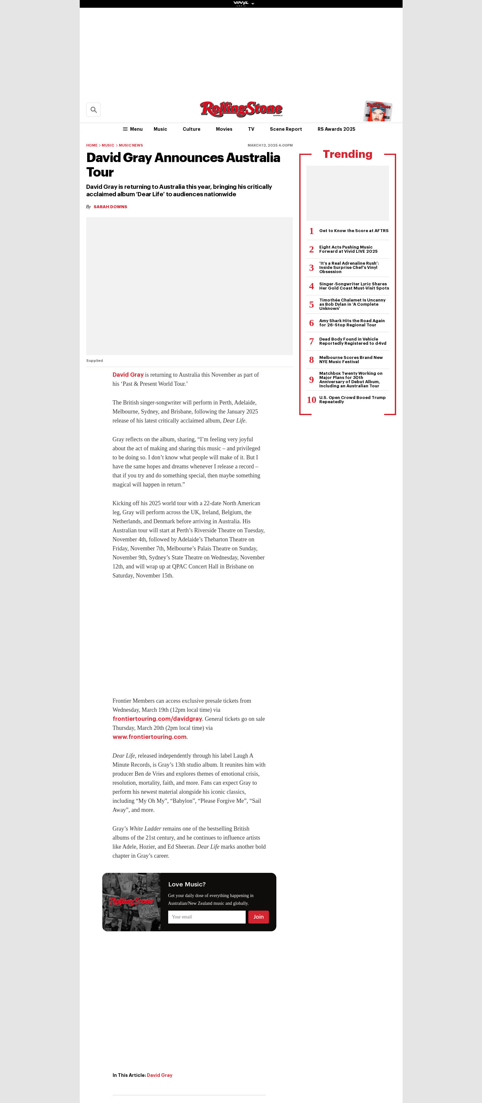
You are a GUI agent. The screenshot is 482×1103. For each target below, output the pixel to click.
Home (91, 145)
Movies (224, 129)
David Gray (128, 375)
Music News (131, 145)
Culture (191, 129)
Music (160, 129)
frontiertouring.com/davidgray (157, 719)
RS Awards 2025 (336, 129)
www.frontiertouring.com (150, 737)
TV (251, 129)
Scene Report (286, 129)
